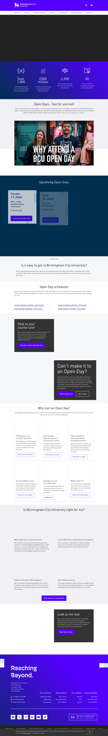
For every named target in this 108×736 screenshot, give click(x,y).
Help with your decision (52, 455)
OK (89, 732)
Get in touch (82, 394)
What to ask (48, 497)
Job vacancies (47, 702)
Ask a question (92, 702)
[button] (17, 13)
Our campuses (62, 702)
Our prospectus (92, 699)
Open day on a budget (79, 457)
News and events (46, 696)
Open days (94, 696)
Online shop (47, 699)
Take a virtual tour (66, 394)
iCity (80, 699)
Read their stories (66, 632)
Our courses (62, 696)
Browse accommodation (25, 495)
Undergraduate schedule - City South (72, 305)
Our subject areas (61, 699)
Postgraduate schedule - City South (71, 309)
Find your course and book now (31, 345)
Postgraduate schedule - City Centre (28, 309)
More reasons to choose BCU (54, 598)
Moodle (79, 696)
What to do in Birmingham (80, 495)
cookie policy (26, 733)
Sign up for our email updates (85, 717)
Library (79, 702)
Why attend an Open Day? (25, 454)
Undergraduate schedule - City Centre (29, 305)
